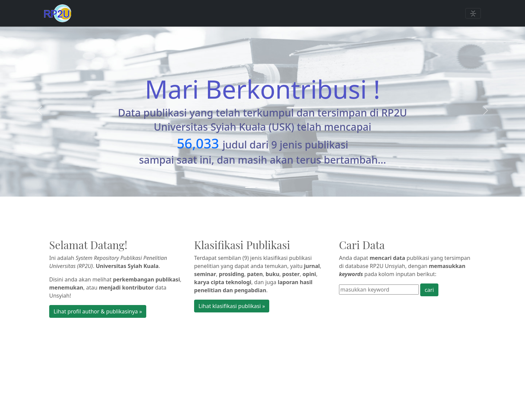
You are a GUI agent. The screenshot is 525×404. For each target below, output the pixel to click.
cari (429, 290)
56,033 (198, 143)
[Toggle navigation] (473, 13)
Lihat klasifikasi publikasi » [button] (231, 306)
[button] (39, 110)
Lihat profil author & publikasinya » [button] (98, 311)
